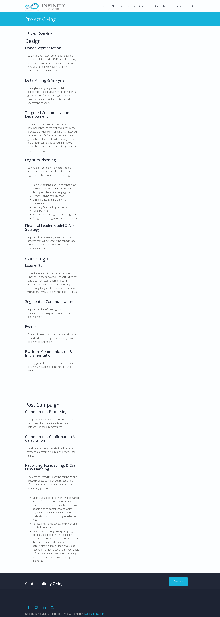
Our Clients (175, 6)
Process (130, 6)
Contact (188, 6)
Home (104, 6)
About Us (117, 6)
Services (142, 6)
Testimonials (158, 6)
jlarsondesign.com (94, 614)
